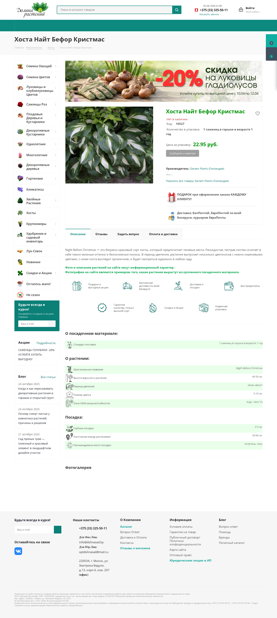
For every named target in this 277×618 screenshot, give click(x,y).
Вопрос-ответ (228, 526)
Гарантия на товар (183, 532)
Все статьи (48, 377)
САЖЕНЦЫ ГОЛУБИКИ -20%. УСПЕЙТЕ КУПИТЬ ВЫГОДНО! (36, 354)
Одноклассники (18, 561)
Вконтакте (18, 551)
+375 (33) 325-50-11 (93, 528)
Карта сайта (178, 550)
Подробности (46, 343)
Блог (222, 520)
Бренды (224, 537)
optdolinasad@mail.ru (93, 552)
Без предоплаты (250, 285)
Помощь (225, 532)
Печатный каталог (232, 543)
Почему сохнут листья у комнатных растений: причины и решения (34, 418)
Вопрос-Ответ (130, 532)
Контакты (127, 543)
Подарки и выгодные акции (98, 286)
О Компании (130, 520)
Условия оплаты (181, 526)
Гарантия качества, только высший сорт (124, 307)
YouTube (47, 551)
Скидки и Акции (173, 307)
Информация (180, 520)
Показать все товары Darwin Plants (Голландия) (197, 181)
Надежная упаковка (221, 308)
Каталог (126, 526)
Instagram (37, 551)
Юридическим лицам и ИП (190, 560)
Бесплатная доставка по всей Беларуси (149, 285)
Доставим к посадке (197, 286)
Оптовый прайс (181, 555)
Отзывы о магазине (135, 548)
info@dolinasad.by (91, 542)
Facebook (28, 551)
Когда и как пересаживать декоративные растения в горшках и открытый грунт (36, 393)
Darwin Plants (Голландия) (207, 168)
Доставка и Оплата (133, 537)
